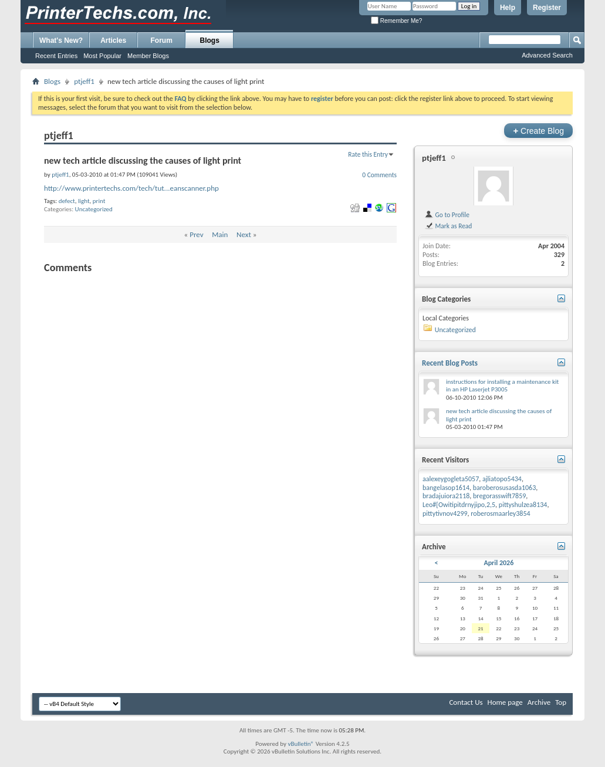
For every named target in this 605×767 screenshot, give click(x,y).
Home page (505, 702)
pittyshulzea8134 (523, 505)
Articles (113, 40)
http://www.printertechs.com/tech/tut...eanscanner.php (131, 188)
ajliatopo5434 (502, 479)
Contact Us (465, 702)
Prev (196, 234)
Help (507, 8)
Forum (162, 40)
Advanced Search (547, 55)
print (99, 201)
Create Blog (538, 131)
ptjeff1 (84, 81)
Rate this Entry (368, 154)
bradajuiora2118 (446, 496)
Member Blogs (148, 55)
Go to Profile (446, 215)
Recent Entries (56, 55)
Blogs (209, 40)
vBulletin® (301, 744)
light (84, 201)
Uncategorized (94, 209)
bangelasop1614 (446, 488)
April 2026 (498, 563)
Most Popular (102, 55)
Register (547, 8)
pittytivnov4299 (445, 513)
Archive (539, 702)
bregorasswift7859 (499, 496)
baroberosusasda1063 (504, 488)
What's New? (61, 40)
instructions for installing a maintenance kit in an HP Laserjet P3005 (502, 386)
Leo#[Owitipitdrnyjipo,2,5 (459, 505)
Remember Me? (396, 21)
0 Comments (379, 175)
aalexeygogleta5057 (451, 479)
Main (220, 234)
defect (67, 201)
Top (560, 702)
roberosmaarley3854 (500, 513)
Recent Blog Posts (450, 363)
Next (243, 234)
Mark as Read (448, 226)
